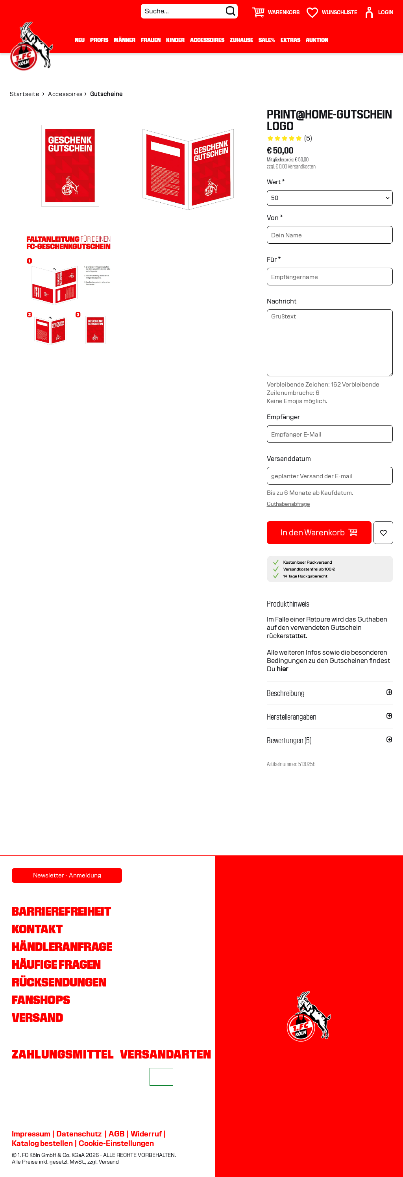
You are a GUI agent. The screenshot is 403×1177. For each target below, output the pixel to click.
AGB (117, 1133)
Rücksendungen (59, 982)
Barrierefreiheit (61, 911)
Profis (99, 40)
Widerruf (146, 1133)
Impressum (31, 1133)
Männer (124, 40)
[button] (330, 604)
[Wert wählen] (330, 198)
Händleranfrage (62, 947)
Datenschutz (79, 1133)
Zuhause (241, 40)
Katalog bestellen (42, 1143)
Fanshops (41, 1000)
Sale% (267, 40)
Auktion (317, 40)
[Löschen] (383, 532)
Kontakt (37, 929)
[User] (378, 9)
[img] (69, 167)
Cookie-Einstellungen (116, 1143)
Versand (37, 1017)
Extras (290, 40)
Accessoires (207, 40)
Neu (80, 40)
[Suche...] (189, 11)
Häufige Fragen (56, 964)
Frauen (151, 40)
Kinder (175, 40)
